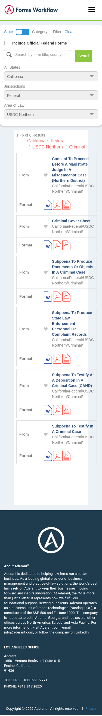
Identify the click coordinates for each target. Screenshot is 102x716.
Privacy (91, 709)
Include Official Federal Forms (39, 43)
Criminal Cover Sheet (71, 221)
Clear (68, 32)
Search (84, 56)
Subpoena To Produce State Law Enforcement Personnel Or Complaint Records (72, 324)
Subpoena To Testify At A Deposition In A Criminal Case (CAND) (73, 380)
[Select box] (37, 54)
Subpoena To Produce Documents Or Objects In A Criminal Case (72, 266)
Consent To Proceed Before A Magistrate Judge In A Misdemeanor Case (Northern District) (70, 170)
